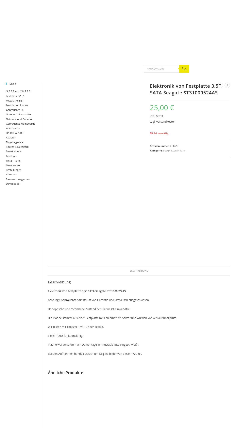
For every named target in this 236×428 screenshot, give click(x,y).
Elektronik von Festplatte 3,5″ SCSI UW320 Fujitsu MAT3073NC (139, 369)
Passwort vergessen (18, 179)
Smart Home (13, 151)
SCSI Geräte (13, 128)
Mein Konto (13, 165)
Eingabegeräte (14, 142)
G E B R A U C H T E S (18, 91)
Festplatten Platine (174, 150)
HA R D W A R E (15, 133)
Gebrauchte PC (15, 110)
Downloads (12, 183)
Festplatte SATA (15, 96)
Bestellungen (14, 170)
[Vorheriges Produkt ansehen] (220, 85)
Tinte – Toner (14, 160)
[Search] (184, 69)
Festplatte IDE (14, 100)
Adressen (11, 174)
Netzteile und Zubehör (19, 119)
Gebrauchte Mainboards (20, 123)
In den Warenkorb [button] (77, 413)
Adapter (11, 137)
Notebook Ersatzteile (18, 114)
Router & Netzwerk (17, 147)
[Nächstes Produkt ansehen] (227, 85)
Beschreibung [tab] (139, 174)
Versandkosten (165, 121)
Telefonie (11, 156)
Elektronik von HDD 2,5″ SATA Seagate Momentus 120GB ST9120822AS (77, 379)
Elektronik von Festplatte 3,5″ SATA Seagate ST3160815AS (201, 340)
